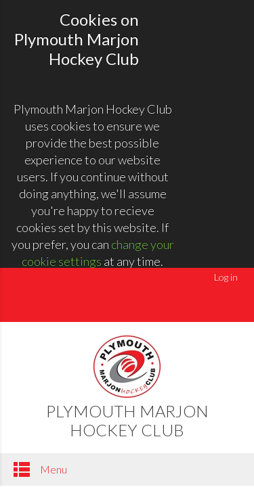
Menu (40, 469)
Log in (226, 277)
